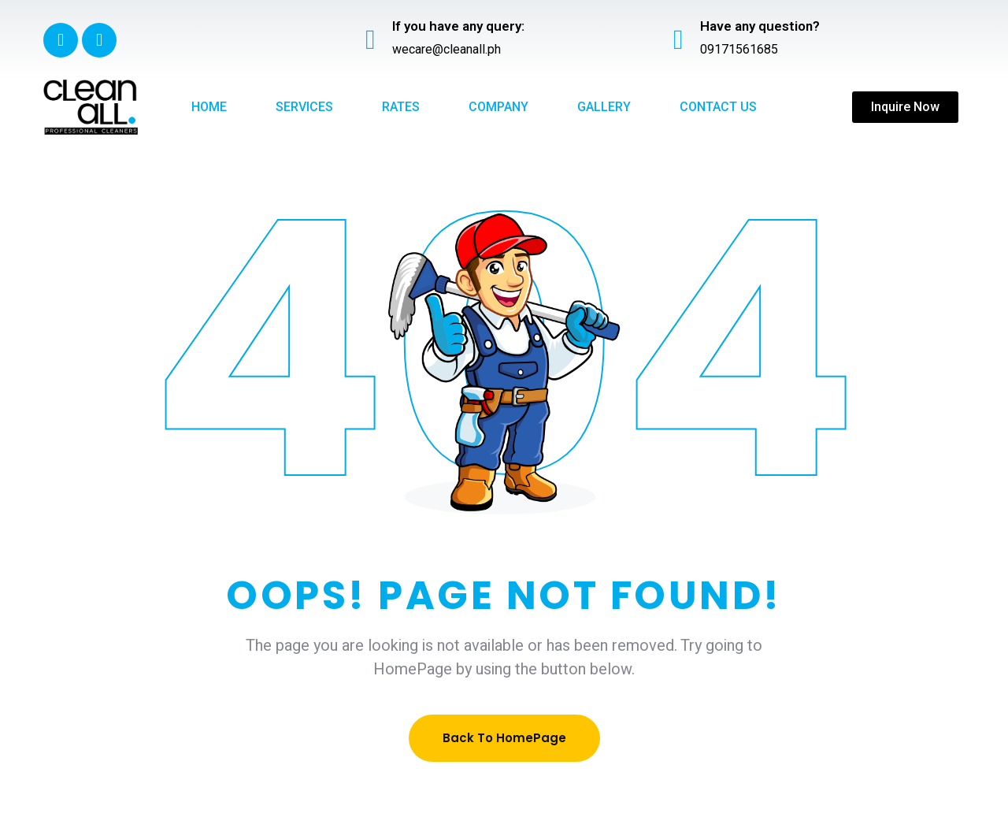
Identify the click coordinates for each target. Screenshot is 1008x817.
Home (209, 106)
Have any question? (760, 26)
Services (304, 106)
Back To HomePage (504, 738)
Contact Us (718, 106)
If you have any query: (458, 26)
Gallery (604, 106)
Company (498, 106)
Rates (401, 106)
